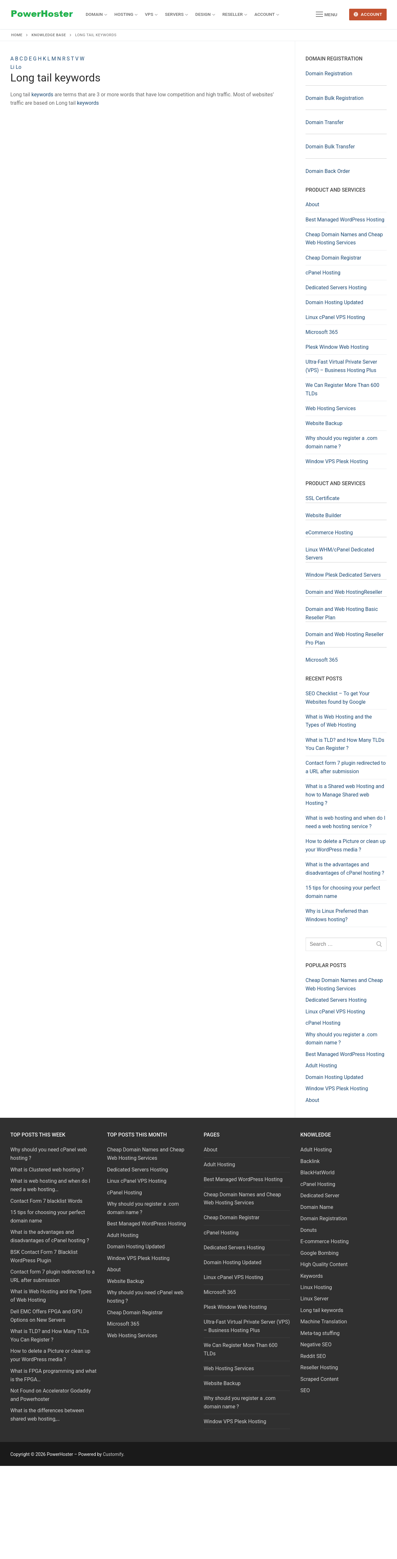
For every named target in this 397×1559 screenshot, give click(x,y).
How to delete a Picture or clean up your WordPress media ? (346, 845)
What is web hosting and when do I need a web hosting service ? (345, 822)
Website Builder (323, 515)
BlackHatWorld (317, 1172)
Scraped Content (319, 1379)
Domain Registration (329, 73)
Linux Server (314, 1299)
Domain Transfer (325, 122)
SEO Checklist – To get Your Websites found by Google (338, 697)
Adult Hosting (219, 1164)
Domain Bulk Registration (334, 98)
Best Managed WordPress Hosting (345, 220)
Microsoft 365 (322, 332)
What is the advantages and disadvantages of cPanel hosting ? (345, 868)
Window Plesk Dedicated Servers (343, 575)
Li (13, 67)
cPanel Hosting (323, 273)
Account (368, 14)
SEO (305, 1390)
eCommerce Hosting (329, 532)
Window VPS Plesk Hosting (337, 461)
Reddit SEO (313, 1356)
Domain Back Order (328, 171)
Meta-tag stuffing (320, 1333)
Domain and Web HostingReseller (344, 592)
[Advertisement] (147, 159)
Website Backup (324, 423)
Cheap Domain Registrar (333, 258)
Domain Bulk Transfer (330, 147)
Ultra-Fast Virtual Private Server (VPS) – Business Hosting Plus (341, 366)
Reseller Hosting (319, 1367)
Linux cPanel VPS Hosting (335, 317)
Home (17, 35)
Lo (18, 67)
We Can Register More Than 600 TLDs (342, 389)
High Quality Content (324, 1264)
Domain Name (316, 1207)
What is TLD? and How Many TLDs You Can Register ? (345, 744)
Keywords (311, 1276)
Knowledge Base (49, 35)
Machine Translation (323, 1322)
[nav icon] (326, 14)
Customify (113, 1454)
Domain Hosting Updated (334, 302)
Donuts (308, 1230)
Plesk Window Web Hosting (337, 347)
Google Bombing (319, 1253)
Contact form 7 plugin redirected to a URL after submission (346, 767)
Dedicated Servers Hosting (336, 287)
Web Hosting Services (331, 408)
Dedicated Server (319, 1195)
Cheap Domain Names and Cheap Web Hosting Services (344, 238)
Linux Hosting (316, 1287)
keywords (42, 94)
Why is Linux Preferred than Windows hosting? (337, 915)
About (312, 204)
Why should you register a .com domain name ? (341, 442)
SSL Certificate (322, 498)
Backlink (310, 1161)
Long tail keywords (321, 1310)
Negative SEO (315, 1344)
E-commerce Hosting (324, 1241)
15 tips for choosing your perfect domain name (343, 892)
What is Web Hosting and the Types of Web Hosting (339, 721)
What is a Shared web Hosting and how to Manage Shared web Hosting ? (345, 794)
